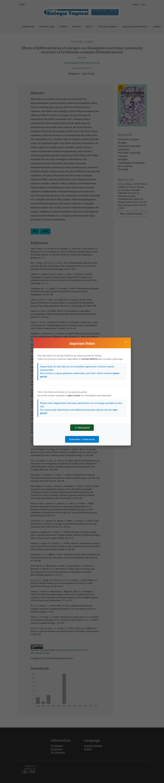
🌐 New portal (82, 427)
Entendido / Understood (82, 439)
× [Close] (126, 342)
